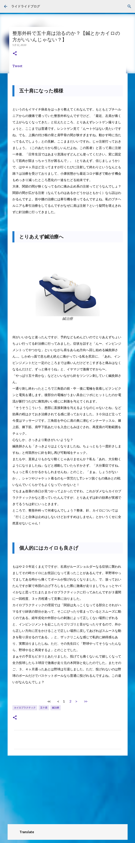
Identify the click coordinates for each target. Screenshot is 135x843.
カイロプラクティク (25, 707)
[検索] (129, 6)
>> (86, 701)
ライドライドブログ (25, 6)
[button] (14, 53)
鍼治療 (55, 707)
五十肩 (43, 707)
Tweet (17, 66)
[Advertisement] (68, 790)
